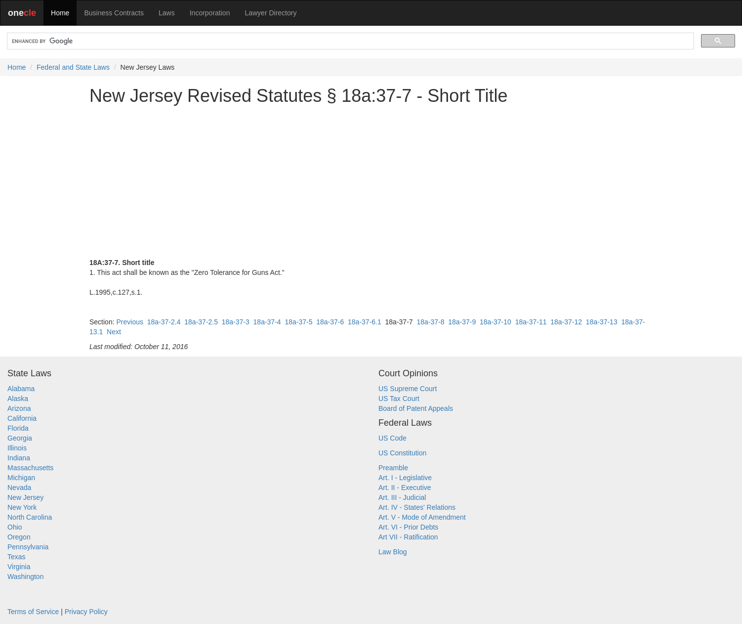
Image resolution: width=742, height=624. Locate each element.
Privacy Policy (86, 612)
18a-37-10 (495, 322)
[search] (349, 41)
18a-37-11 (531, 322)
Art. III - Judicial (402, 497)
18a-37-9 (462, 322)
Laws (167, 13)
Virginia (18, 567)
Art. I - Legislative (405, 478)
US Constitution (402, 453)
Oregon (19, 537)
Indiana (18, 458)
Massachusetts (30, 468)
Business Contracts (114, 13)
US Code (392, 438)
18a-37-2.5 (201, 322)
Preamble (393, 468)
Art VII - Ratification (408, 537)
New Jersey (25, 497)
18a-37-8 (430, 322)
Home (60, 13)
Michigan (21, 478)
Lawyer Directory (270, 13)
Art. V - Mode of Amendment (422, 517)
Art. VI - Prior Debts (408, 527)
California (22, 418)
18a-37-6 (330, 322)
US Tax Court (398, 398)
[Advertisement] (371, 181)
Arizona (19, 408)
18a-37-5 (298, 322)
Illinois (17, 448)
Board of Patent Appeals (415, 408)
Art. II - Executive (404, 487)
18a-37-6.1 (364, 322)
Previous (129, 322)
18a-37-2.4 (164, 322)
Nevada (19, 487)
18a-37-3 (235, 322)
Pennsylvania (27, 547)
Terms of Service (33, 612)
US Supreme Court (407, 389)
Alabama (21, 389)
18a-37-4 (267, 322)
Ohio (14, 527)
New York (22, 507)
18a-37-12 (566, 322)
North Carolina (29, 517)
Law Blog (392, 552)
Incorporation (210, 13)
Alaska (17, 398)
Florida (18, 428)
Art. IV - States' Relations (416, 507)
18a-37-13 (602, 322)
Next (114, 332)
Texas (16, 557)
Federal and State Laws (73, 67)
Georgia (19, 438)
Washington (25, 576)
